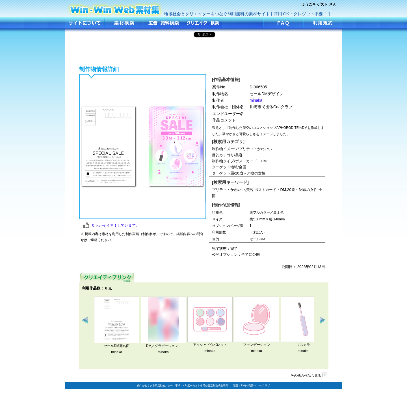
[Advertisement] (203, 50)
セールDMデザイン (115, 8)
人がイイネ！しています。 (115, 225)
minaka (256, 100)
